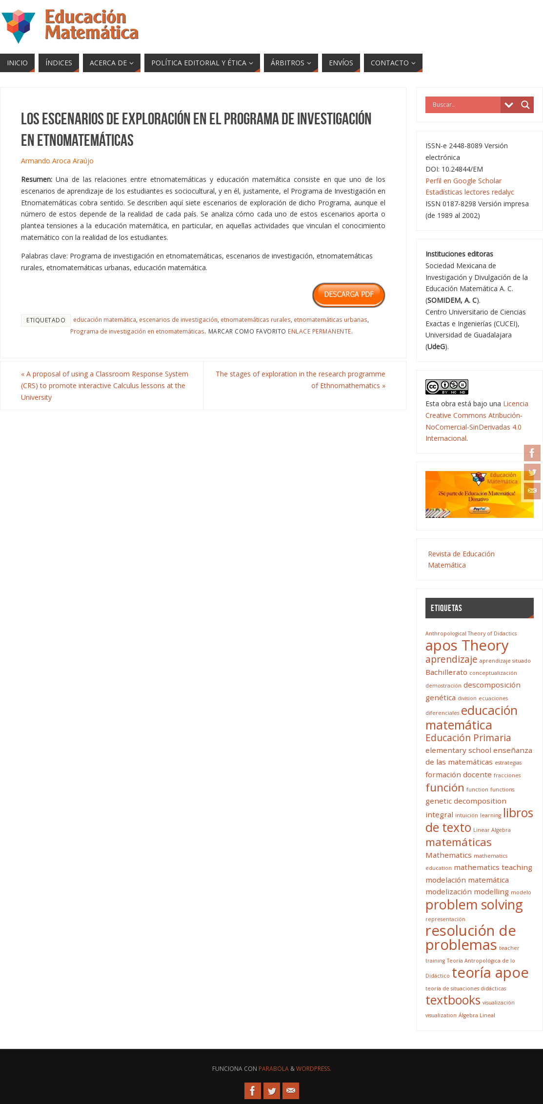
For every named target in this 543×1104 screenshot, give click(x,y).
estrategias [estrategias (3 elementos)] (508, 762)
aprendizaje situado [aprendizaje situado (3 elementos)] (505, 660)
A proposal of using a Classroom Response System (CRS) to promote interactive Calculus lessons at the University (104, 385)
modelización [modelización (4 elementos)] (448, 891)
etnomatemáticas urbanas (330, 319)
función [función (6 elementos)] (444, 787)
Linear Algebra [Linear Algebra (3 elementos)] (492, 830)
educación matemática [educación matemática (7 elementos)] (471, 717)
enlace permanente (319, 331)
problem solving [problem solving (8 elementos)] (474, 904)
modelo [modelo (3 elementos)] (521, 892)
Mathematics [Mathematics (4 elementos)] (448, 855)
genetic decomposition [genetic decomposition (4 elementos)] (465, 801)
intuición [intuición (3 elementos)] (466, 815)
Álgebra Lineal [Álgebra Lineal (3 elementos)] (477, 1015)
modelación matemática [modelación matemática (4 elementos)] (467, 880)
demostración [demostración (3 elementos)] (443, 685)
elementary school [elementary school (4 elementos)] (458, 750)
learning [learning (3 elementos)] (490, 815)
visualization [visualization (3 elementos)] (441, 1015)
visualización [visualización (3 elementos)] (499, 1002)
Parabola (274, 1069)
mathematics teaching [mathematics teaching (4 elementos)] (493, 867)
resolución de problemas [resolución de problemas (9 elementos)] (470, 937)
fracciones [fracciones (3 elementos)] (507, 775)
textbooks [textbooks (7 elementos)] (453, 1000)
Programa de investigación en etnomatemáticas (137, 331)
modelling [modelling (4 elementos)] (491, 891)
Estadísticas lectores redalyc (469, 192)
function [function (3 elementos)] (477, 789)
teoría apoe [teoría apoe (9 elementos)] (490, 972)
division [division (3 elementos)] (467, 698)
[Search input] (465, 105)
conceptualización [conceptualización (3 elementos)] (493, 673)
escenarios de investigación (178, 319)
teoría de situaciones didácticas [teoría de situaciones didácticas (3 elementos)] (465, 988)
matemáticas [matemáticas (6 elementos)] (458, 841)
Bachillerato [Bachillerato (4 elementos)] (446, 672)
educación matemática (104, 319)
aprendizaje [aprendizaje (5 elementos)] (451, 659)
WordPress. (313, 1069)
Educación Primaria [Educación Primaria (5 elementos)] (468, 737)
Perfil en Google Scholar (463, 180)
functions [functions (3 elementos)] (502, 789)
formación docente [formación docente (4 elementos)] (458, 774)
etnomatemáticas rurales (256, 319)
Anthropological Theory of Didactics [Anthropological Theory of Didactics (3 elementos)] (471, 633)
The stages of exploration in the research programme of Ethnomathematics (300, 379)
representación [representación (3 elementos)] (445, 919)
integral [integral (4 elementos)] (439, 814)
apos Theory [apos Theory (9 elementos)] (467, 645)
